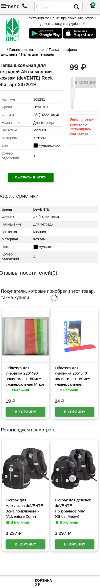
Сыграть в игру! (30, 177)
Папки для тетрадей (37, 54)
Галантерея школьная (27, 50)
